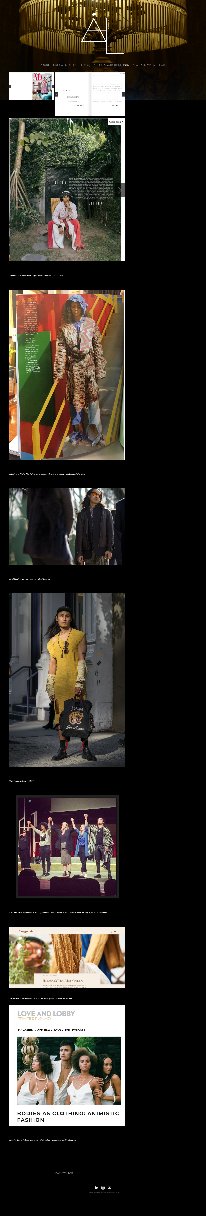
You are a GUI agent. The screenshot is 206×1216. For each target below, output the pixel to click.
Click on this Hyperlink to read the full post (54, 998)
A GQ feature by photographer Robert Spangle (29, 578)
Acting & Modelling (107, 64)
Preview (52, 474)
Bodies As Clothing (64, 64)
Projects (85, 64)
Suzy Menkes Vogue (81, 912)
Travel (161, 64)
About (45, 64)
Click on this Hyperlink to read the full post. (58, 1140)
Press (126, 64)
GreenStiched (101, 912)
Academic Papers (144, 64)
